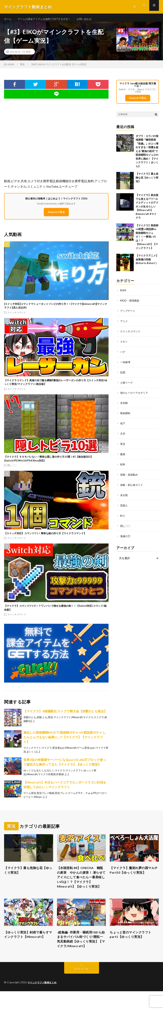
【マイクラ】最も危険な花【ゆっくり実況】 (147, 181)
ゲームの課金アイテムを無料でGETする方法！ (46, 19)
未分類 (124, 495)
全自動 (124, 404)
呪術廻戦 (125, 414)
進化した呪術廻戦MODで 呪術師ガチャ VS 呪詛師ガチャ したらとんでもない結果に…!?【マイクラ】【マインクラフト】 (64, 740)
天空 (123, 434)
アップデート (128, 314)
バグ (123, 354)
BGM (123, 294)
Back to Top (81, 987)
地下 (123, 424)
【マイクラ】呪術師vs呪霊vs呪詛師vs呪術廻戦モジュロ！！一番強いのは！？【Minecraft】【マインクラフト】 (147, 240)
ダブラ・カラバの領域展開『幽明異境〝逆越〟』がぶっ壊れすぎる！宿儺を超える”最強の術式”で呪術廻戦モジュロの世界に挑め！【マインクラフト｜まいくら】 (147, 154)
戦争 (123, 465)
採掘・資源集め (129, 475)
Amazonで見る (56, 215)
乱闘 (123, 374)
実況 (28, 55)
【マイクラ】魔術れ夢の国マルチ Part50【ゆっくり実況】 (134, 874)
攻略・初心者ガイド (132, 485)
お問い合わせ (89, 19)
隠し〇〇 (12, 468)
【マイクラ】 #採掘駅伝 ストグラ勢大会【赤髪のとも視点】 (65, 714)
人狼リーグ (127, 384)
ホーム (8, 19)
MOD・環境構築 (130, 304)
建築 (123, 454)
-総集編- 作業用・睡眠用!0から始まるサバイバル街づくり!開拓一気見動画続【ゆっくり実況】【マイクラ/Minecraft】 (81, 954)
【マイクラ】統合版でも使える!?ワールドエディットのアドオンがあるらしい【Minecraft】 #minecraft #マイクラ (147, 210)
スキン (124, 344)
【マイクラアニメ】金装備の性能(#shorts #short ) (147, 263)
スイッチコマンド (16, 315)
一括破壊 (125, 364)
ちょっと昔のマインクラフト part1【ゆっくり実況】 (133, 946)
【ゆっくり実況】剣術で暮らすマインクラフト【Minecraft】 (27, 949)
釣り (123, 515)
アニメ (124, 324)
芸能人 (124, 505)
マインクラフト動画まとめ (43, 1001)
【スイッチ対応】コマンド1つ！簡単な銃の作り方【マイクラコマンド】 (45, 536)
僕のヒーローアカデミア (135, 394)
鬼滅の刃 (125, 535)
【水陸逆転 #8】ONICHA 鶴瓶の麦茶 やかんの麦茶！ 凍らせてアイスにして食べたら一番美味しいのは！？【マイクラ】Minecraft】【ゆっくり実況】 (81, 884)
